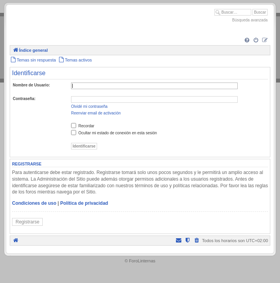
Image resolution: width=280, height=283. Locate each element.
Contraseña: (24, 99)
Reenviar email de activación (96, 113)
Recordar (82, 126)
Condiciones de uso (34, 203)
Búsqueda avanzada (250, 20)
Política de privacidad (84, 203)
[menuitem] (246, 40)
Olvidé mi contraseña (89, 106)
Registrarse (27, 222)
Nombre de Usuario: (31, 85)
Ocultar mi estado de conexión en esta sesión (114, 133)
